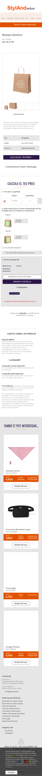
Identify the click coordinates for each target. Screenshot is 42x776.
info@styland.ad (11, 692)
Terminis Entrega (14, 293)
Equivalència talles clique (12, 701)
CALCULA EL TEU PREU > (21, 157)
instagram (9, 733)
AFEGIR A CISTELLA (22, 282)
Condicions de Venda (10, 716)
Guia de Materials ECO (11, 709)
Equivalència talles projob (12, 704)
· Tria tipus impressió (18, 220)
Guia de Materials (9, 706)
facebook (9, 731)
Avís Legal (6, 719)
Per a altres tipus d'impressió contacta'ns (20, 253)
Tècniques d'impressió (11, 711)
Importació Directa (9, 721)
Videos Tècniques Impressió (13, 714)
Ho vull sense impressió (13, 248)
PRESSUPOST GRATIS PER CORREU (20, 276)
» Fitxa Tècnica (18, 114)
